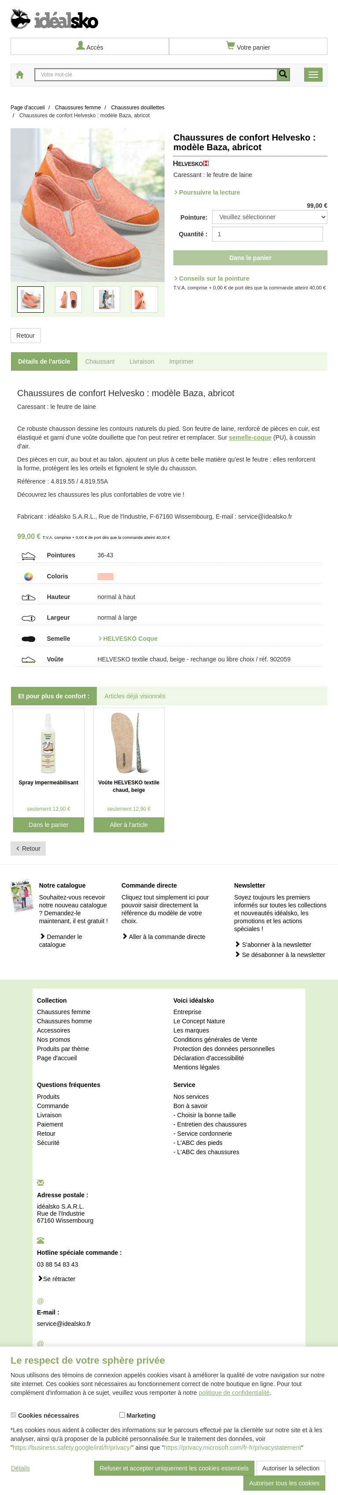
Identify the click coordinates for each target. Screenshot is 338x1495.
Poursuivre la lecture (209, 192)
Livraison (49, 1115)
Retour (25, 335)
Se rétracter (56, 1278)
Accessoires (53, 1030)
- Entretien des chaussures (210, 1124)
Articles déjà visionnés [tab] (135, 696)
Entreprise (187, 1011)
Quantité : (193, 234)
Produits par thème (63, 1048)
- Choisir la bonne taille (204, 1115)
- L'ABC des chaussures (206, 1152)
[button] (22, 228)
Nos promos (53, 1039)
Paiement (50, 1124)
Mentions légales (196, 1067)
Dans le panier (250, 257)
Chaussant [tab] (100, 361)
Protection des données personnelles (224, 1048)
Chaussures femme (63, 1011)
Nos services (191, 1096)
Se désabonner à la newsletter (279, 954)
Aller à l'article (129, 824)
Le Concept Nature (199, 1021)
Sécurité (48, 1142)
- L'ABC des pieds (198, 1142)
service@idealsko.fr (64, 1323)
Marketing (137, 1415)
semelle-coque (250, 437)
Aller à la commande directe (163, 936)
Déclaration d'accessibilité (208, 1058)
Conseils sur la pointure (214, 278)
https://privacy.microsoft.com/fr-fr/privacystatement (232, 1447)
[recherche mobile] (283, 74)
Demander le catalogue (60, 940)
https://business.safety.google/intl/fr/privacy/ (72, 1447)
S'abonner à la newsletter (272, 944)
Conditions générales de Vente (215, 1039)
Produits (48, 1096)
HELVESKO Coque (130, 638)
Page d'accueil (57, 1058)
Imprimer (181, 361)
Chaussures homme (64, 1021)
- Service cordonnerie (202, 1133)
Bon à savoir (190, 1105)
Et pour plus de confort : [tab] (54, 696)
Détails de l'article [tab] (44, 361)
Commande (53, 1105)
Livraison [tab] (141, 361)
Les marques (191, 1030)
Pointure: (193, 217)
